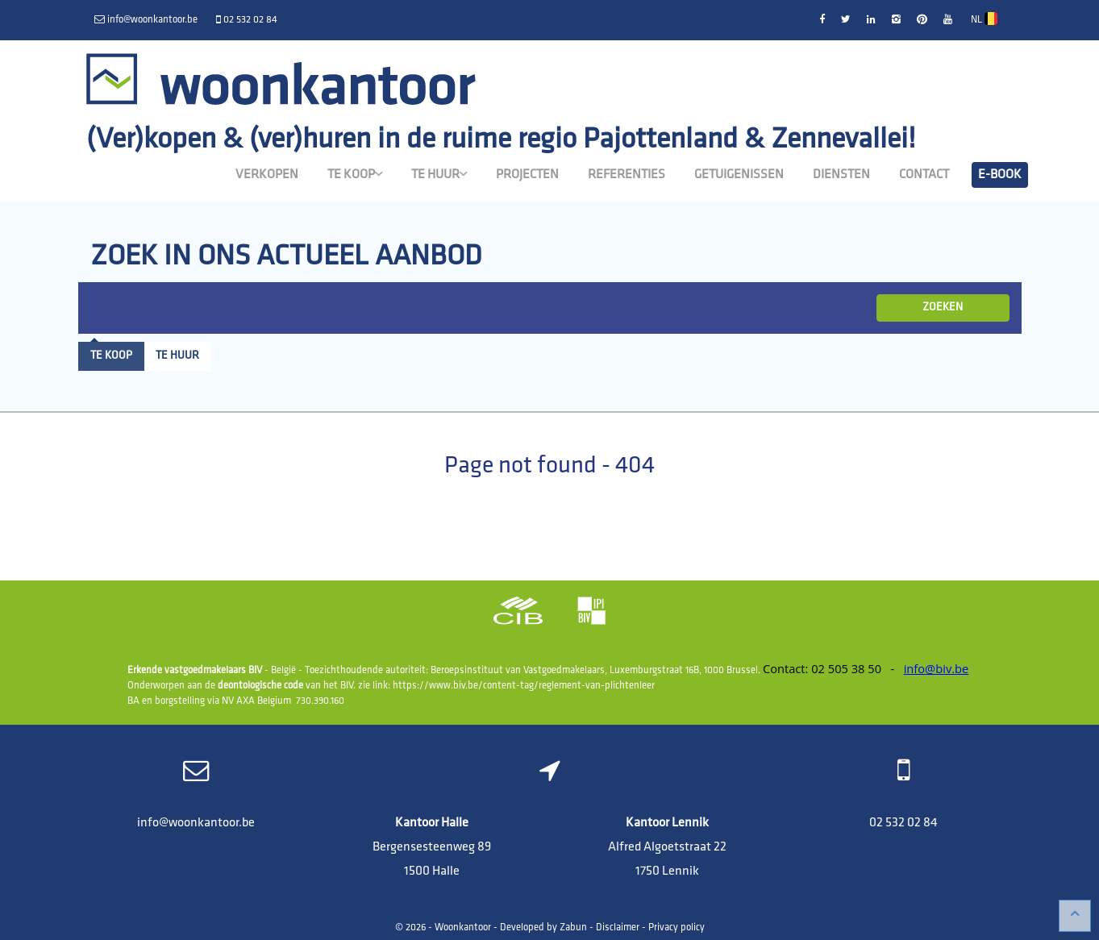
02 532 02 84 (903, 823)
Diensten (841, 174)
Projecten (527, 174)
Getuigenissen (739, 174)
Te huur (439, 174)
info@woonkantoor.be (196, 823)
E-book (1000, 174)
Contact (924, 174)
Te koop (354, 174)
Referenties (626, 174)
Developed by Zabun (543, 928)
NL (984, 18)
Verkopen (266, 174)
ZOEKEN (942, 308)
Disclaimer (617, 928)
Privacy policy (676, 928)
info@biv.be (936, 668)
